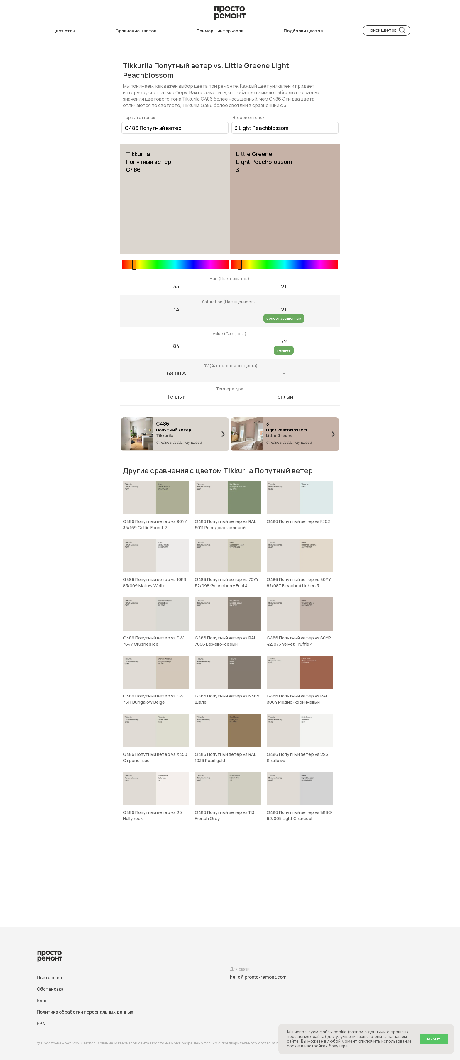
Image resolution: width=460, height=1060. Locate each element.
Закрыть (434, 1039)
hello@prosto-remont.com (258, 977)
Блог (42, 1000)
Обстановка (50, 989)
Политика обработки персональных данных (85, 1012)
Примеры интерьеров (219, 31)
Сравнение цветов (135, 31)
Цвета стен (49, 978)
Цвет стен (64, 31)
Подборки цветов (303, 31)
